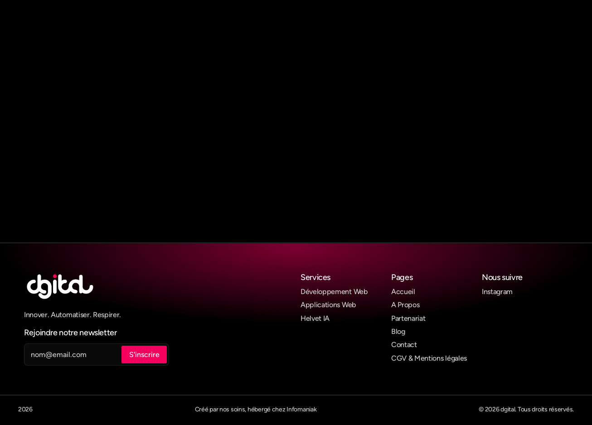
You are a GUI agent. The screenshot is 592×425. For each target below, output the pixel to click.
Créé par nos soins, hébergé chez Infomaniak (256, 409)
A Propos (405, 304)
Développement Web (334, 291)
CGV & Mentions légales (429, 358)
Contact (404, 344)
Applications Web (328, 304)
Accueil (403, 291)
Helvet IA (315, 318)
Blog (398, 331)
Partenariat (408, 318)
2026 (25, 409)
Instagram (497, 291)
